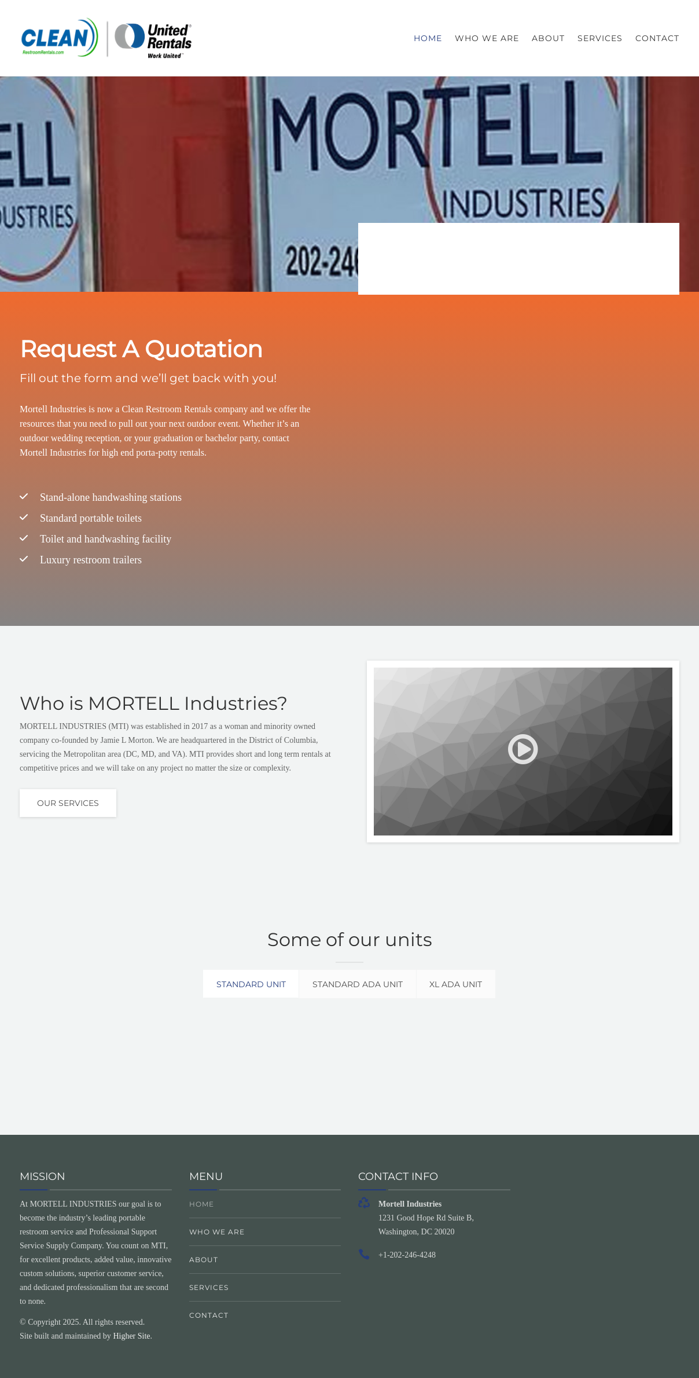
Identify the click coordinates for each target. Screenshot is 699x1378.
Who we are (487, 38)
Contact (657, 38)
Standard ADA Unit (358, 984)
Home (428, 38)
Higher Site (131, 1336)
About (548, 38)
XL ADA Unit (465, 984)
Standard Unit (242, 984)
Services (600, 38)
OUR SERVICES (68, 803)
